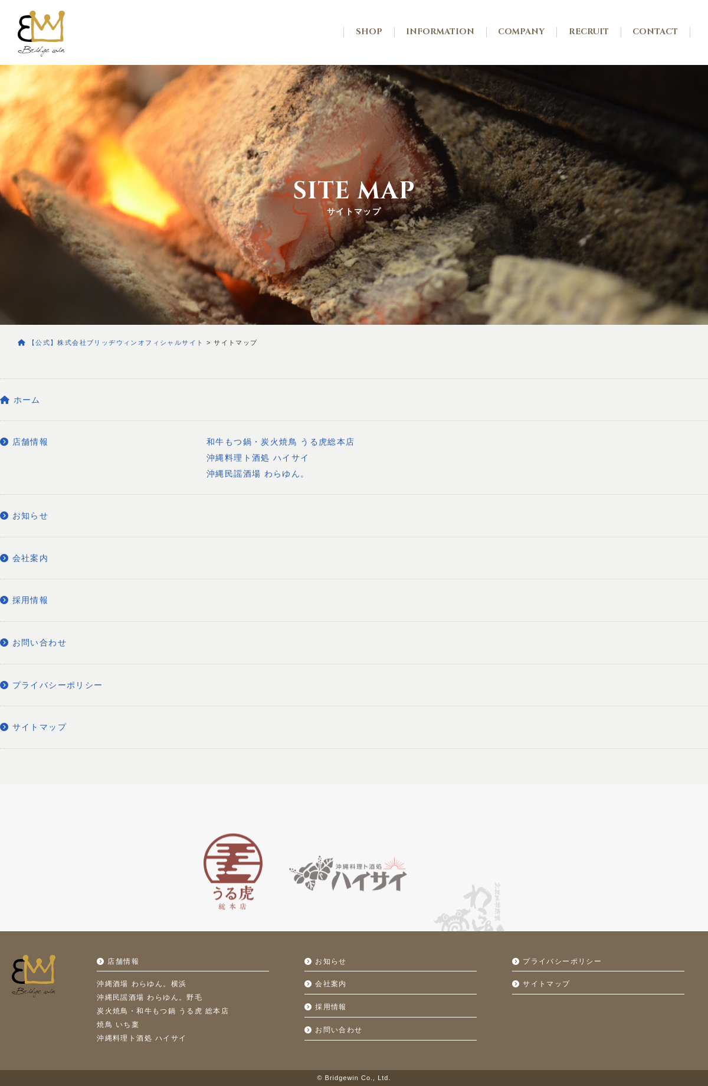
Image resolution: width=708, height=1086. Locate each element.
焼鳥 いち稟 (118, 1024)
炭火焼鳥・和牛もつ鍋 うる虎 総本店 (163, 1011)
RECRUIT (589, 32)
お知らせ (24, 515)
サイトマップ (33, 727)
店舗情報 (24, 441)
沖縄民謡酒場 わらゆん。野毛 (149, 997)
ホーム (20, 400)
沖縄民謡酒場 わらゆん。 (258, 473)
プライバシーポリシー (51, 685)
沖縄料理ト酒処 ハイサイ (258, 457)
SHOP (369, 32)
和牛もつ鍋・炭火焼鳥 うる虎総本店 (280, 441)
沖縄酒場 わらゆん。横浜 (141, 984)
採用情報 (24, 600)
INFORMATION (440, 32)
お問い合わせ (33, 642)
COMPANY (521, 32)
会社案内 (24, 558)
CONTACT (655, 32)
